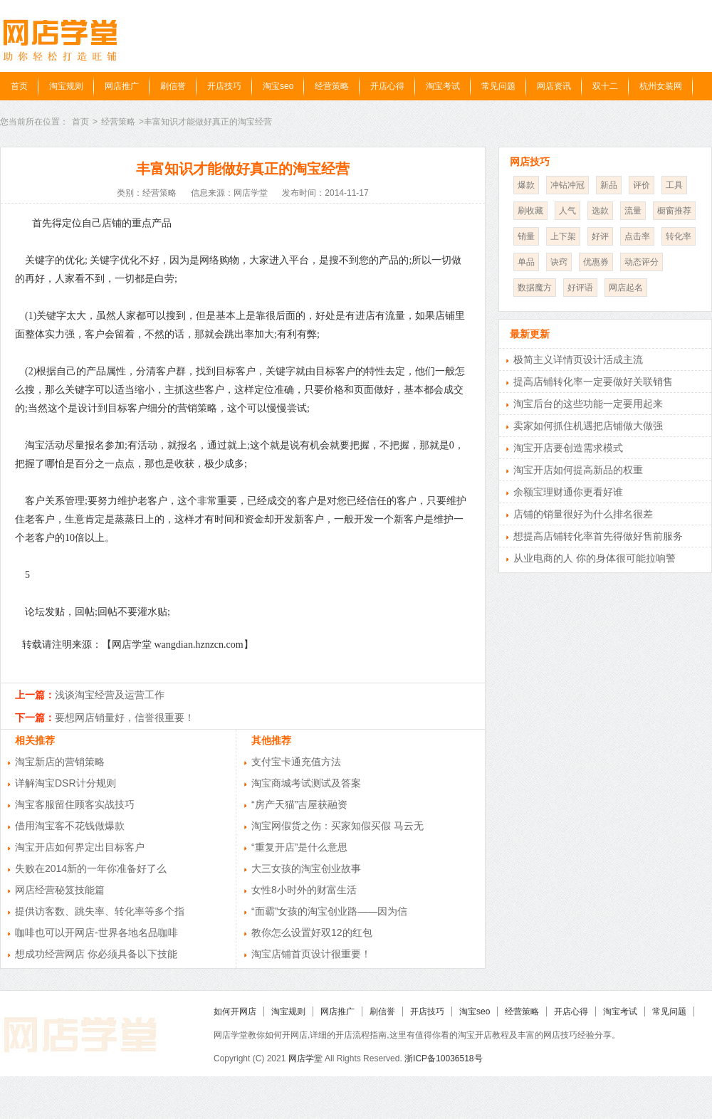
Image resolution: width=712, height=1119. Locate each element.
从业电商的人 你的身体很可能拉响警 (594, 558)
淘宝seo (278, 86)
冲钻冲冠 (567, 185)
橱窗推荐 (674, 211)
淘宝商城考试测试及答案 (306, 783)
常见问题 (498, 86)
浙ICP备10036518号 (443, 1058)
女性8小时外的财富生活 (304, 889)
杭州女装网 (660, 86)
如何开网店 (235, 1011)
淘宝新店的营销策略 (60, 761)
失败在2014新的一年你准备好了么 (91, 868)
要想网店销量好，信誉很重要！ (124, 717)
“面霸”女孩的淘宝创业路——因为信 (329, 911)
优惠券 (596, 262)
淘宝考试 (443, 86)
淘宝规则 (66, 86)
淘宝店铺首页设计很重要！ (311, 954)
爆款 (526, 185)
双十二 (605, 86)
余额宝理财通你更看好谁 (568, 492)
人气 (567, 211)
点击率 (637, 236)
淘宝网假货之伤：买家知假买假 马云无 (337, 825)
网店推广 (122, 86)
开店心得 (387, 86)
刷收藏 (530, 211)
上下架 (563, 236)
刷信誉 (173, 86)
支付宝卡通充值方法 (296, 761)
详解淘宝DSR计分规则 (65, 783)
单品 (526, 262)
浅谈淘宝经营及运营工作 (109, 694)
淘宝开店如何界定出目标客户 (80, 847)
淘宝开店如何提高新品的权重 (578, 470)
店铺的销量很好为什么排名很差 (583, 514)
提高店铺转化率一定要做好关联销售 (593, 381)
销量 (526, 236)
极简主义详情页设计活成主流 (578, 359)
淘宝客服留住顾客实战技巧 (75, 804)
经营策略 (332, 86)
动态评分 (641, 262)
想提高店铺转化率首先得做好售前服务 (598, 536)
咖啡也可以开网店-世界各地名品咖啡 (96, 932)
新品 (608, 185)
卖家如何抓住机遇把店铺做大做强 (588, 425)
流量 (633, 211)
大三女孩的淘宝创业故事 (306, 868)
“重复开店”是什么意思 (299, 847)
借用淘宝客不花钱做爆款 (70, 825)
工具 (674, 185)
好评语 (580, 288)
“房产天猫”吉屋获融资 (299, 804)
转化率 (678, 236)
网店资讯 (554, 86)
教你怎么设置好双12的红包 (311, 932)
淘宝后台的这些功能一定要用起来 (588, 403)
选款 (600, 211)
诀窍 (558, 262)
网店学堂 (305, 1058)
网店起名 (626, 288)
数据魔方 (535, 288)
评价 (641, 185)
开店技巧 (224, 86)
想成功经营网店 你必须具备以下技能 (96, 954)
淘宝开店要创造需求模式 (568, 447)
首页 (19, 86)
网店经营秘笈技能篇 (60, 889)
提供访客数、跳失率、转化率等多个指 (99, 911)
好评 (600, 236)
